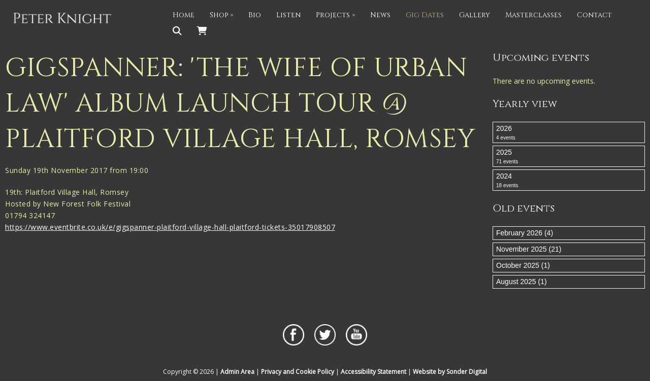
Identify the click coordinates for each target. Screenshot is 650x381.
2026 (568, 133)
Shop (221, 15)
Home (183, 15)
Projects (335, 15)
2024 (568, 180)
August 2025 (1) (521, 282)
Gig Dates (425, 15)
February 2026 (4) (524, 233)
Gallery (474, 15)
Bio (254, 15)
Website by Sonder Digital (450, 371)
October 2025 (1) (523, 265)
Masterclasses (533, 15)
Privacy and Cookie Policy (297, 371)
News (380, 15)
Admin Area (237, 371)
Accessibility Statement (373, 371)
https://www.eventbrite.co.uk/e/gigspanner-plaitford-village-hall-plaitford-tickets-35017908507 (170, 227)
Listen (288, 15)
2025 (568, 156)
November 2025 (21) (528, 249)
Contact (594, 15)
